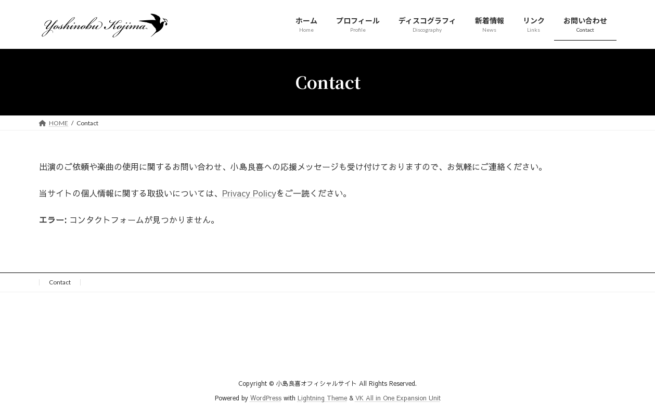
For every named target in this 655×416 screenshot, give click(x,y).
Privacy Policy (249, 193)
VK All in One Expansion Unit (398, 398)
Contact (60, 282)
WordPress (265, 398)
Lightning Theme (322, 398)
